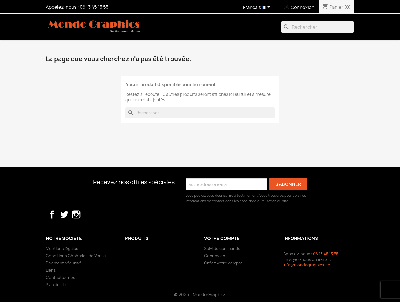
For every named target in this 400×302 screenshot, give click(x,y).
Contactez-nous (62, 277)
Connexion (214, 255)
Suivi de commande (222, 248)
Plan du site (57, 284)
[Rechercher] (317, 27)
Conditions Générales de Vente (76, 255)
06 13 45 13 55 (94, 7)
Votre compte (222, 238)
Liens (51, 270)
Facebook (52, 214)
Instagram (76, 214)
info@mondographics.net (307, 265)
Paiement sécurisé (63, 263)
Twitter (64, 214)
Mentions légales (62, 248)
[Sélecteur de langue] (257, 7)
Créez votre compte (223, 263)
